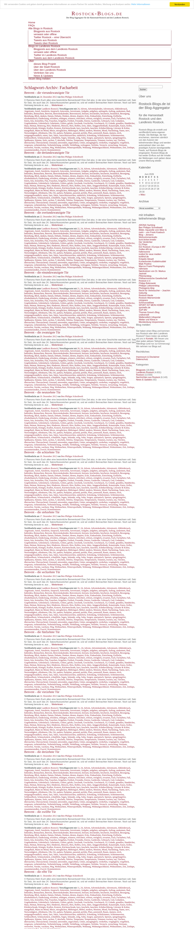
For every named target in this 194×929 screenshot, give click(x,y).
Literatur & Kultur (121, 128)
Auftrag (111, 111)
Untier (82, 143)
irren (84, 126)
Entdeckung (44, 118)
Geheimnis (54, 123)
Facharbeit (121, 118)
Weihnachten (60, 147)
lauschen (94, 128)
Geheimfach (43, 123)
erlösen (89, 118)
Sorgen (90, 138)
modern (89, 130)
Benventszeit (75, 113)
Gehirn (63, 123)
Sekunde (71, 138)
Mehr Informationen (142, 4)
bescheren (104, 113)
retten (45, 135)
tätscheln (61, 140)
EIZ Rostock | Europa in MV (152, 247)
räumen (112, 133)
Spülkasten (29, 140)
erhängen (63, 118)
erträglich (97, 118)
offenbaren (42, 133)
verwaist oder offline (45, 34)
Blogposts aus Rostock (47, 31)
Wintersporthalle (74, 147)
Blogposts (141, 370)
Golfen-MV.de (145, 249)
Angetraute (29, 111)
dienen (73, 116)
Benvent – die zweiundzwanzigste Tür (47, 212)
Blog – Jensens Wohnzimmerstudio (148, 236)
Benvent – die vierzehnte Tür (41, 692)
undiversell (144, 315)
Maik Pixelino (145, 264)
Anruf (37, 111)
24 (78, 109)
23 (78, 169)
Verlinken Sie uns (44, 72)
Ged (112, 121)
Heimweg (41, 126)
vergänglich (114, 143)
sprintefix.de (144, 307)
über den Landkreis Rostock (50, 69)
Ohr (50, 133)
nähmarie (143, 269)
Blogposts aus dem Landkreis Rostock (56, 49)
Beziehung (28, 116)
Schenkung (91, 135)
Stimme (38, 140)
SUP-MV (143, 310)
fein (32, 121)
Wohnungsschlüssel (100, 147)
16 (78, 588)
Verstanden (179, 4)
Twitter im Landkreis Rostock (50, 55)
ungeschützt (73, 143)
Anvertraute (75, 111)
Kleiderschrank (30, 128)
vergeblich (124, 143)
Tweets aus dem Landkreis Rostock (54, 58)
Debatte (58, 116)
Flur (46, 121)
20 (78, 348)
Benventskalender (61, 113)
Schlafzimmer (103, 135)
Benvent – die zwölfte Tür (40, 811)
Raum (105, 133)
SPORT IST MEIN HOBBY (151, 305)
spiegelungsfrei (119, 138)
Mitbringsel (73, 130)
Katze (122, 126)
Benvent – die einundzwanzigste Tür (46, 272)
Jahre (89, 126)
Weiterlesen (59, 105)
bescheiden (94, 113)
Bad (128, 111)
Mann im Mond (41, 130)
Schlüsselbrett (30, 138)
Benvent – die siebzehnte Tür (42, 512)
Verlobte (94, 145)
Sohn (83, 138)
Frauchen (53, 121)
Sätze (55, 135)
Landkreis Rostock (50, 109)
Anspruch (54, 111)
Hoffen (78, 126)
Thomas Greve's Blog (149, 312)
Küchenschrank (69, 128)
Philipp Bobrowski (147, 283)
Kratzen (57, 128)
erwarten (106, 118)
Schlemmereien (117, 135)
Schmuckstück (43, 138)
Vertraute (123, 145)
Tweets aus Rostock (45, 40)
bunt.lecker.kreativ (147, 239)
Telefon (69, 140)
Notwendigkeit (30, 133)
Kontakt (149, 338)
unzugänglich (92, 143)
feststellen (39, 121)
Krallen (50, 128)
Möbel (82, 130)
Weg (52, 147)
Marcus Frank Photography (152, 266)
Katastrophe (114, 126)
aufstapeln (103, 111)
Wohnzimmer (115, 147)
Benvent (48, 113)
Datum (50, 116)
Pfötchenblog (145, 276)
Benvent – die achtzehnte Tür (42, 452)
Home (31, 22)
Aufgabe (85, 111)
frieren (87, 121)
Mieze (52, 130)
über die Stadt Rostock (47, 66)
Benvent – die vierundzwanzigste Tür (46, 92)
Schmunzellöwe (146, 302)
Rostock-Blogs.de (97, 13)
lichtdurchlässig (105, 128)
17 (78, 528)
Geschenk (78, 123)
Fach (113, 118)
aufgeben (94, 111)
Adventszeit (108, 109)
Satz (50, 135)
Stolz (45, 140)
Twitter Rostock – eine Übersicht (52, 37)
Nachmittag (113, 130)
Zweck (43, 150)
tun (115, 140)
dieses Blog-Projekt (45, 63)
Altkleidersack (121, 109)
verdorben (103, 143)
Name (121, 130)
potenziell (97, 133)
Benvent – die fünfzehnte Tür (42, 632)
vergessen (28, 145)
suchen (51, 140)
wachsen (45, 147)
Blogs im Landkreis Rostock (44, 46)
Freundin (79, 121)
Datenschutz (142, 359)
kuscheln (85, 128)
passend (76, 133)
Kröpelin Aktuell (146, 259)
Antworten (64, 111)
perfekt (84, 133)
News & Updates (43, 75)
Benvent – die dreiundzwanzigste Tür (46, 152)
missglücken (61, 130)
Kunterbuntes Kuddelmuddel (152, 261)
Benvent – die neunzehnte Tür (42, 392)
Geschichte (88, 123)
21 (78, 288)
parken (60, 133)
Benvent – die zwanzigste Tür (42, 332)
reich (119, 133)
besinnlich (114, 113)
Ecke (87, 116)
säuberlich (81, 135)
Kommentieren (54, 150)
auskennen (120, 111)
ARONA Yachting (147, 225)
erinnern (71, 118)
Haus (26, 126)
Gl (106, 123)
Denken (65, 116)
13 (78, 768)
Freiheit (70, 121)
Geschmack (99, 123)
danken (43, 116)
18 (78, 468)
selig (78, 138)
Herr (49, 126)
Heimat (33, 126)
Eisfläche (117, 116)
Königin (42, 128)
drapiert (80, 116)
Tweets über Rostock (46, 43)
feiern (26, 121)
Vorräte (37, 147)
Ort (54, 133)
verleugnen (85, 145)
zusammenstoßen (31, 150)
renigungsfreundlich (33, 135)
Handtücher (130, 123)
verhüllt (65, 145)
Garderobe (95, 121)
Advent (83, 109)
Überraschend (42, 143)
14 (78, 708)
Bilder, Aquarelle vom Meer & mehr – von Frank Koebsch (153, 231)
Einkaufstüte (95, 116)
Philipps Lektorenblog (149, 286)
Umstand (53, 143)
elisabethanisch (30, 118)
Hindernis (56, 126)
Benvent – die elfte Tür (38, 871)
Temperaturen (90, 140)
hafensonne (144, 252)
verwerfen (28, 147)
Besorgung (124, 113)
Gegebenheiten (30, 123)
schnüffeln (55, 138)
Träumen (101, 140)
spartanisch (99, 138)
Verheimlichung (54, 145)
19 (78, 408)
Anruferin (45, 111)
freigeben (62, 121)
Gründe (111, 123)
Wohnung (86, 147)
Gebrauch (105, 121)
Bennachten (39, 113)
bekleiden (28, 113)
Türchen (121, 140)
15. (78, 648)
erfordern (54, 118)
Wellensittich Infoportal (149, 317)
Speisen (108, 138)
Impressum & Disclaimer (147, 357)
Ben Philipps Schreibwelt (72, 97)
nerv (127, 130)
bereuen (85, 113)
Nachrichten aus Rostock (148, 377)
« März (142, 195)
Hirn (71, 126)
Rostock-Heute (146, 295)
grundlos (120, 123)
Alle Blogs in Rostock (40, 28)
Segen (63, 138)
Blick (36, 116)
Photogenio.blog (146, 288)
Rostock (140, 375)
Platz (90, 133)
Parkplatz (68, 133)
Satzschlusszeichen (67, 135)
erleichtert (80, 118)
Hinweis (64, 126)
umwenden (62, 143)
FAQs (31, 25)
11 (78, 888)
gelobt (70, 123)
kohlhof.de (144, 256)
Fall (128, 118)
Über (31, 61)
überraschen (29, 143)
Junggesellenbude (100, 126)
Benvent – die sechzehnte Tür (42, 572)
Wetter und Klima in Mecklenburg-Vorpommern (151, 320)
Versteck (103, 145)
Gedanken (119, 121)
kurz (78, 128)
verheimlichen (40, 145)
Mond (104, 130)
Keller (129, 126)
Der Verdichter (146, 242)
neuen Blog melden (39, 78)
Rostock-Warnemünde (149, 298)
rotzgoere (143, 300)
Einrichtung (107, 116)
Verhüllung (74, 145)
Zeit (124, 147)
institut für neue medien (150, 254)
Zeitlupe (130, 147)
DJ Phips (143, 244)
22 (78, 228)
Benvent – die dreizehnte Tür (41, 752)
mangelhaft (29, 130)
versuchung (113, 145)
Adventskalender (95, 109)
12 (78, 828)
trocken (109, 140)
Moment (97, 130)
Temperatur (79, 140)
